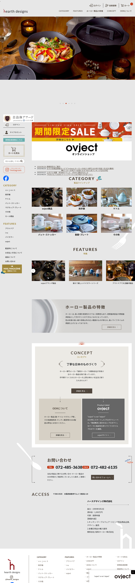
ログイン (95, 5)
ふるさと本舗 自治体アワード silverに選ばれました (67, 172)
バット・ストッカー (12, 203)
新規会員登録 (122, 565)
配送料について (11, 248)
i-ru (6, 232)
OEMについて (126, 11)
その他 (7, 212)
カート (125, 5)
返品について (10, 257)
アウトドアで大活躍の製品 (123, 283)
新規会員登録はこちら (13, 140)
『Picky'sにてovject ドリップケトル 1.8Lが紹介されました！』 (70, 174)
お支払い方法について (13, 252)
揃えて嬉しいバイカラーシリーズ (85, 283)
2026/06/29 (42, 166)
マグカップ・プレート (13, 207)
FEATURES (78, 11)
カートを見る (122, 557)
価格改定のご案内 (53, 166)
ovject (7, 241)
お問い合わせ (10, 261)
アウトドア (9, 228)
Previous (33, 271)
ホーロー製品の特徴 (95, 11)
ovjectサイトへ (104, 435)
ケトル (7, 199)
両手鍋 (7, 194)
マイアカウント (16, 132)
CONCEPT (111, 11)
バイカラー (9, 237)
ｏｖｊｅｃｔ (10, 190)
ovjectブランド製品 (48, 283)
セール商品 (9, 216)
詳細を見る (112, 327)
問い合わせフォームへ (102, 477)
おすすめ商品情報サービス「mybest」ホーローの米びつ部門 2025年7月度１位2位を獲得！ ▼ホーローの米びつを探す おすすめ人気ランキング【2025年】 (75, 169)
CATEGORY (64, 11)
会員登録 (110, 5)
